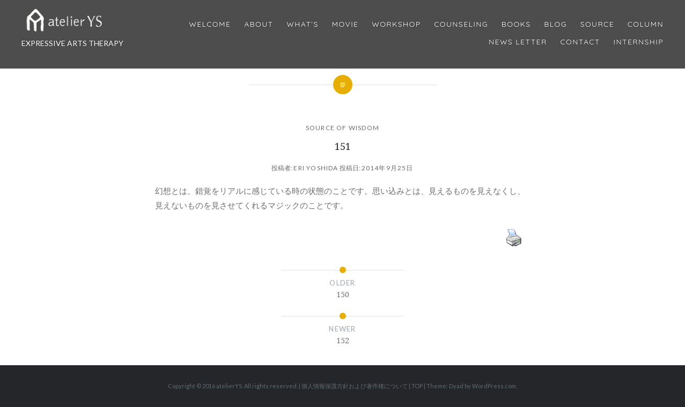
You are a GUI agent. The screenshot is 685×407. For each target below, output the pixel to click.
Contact (580, 42)
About (258, 24)
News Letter (518, 42)
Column (646, 24)
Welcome (210, 24)
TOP (417, 385)
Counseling (461, 24)
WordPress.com (494, 385)
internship (639, 42)
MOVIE (345, 24)
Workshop (396, 24)
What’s (302, 24)
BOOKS (516, 24)
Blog (555, 24)
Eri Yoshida (315, 168)
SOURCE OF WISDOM (342, 128)
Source (597, 24)
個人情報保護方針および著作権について (354, 385)
